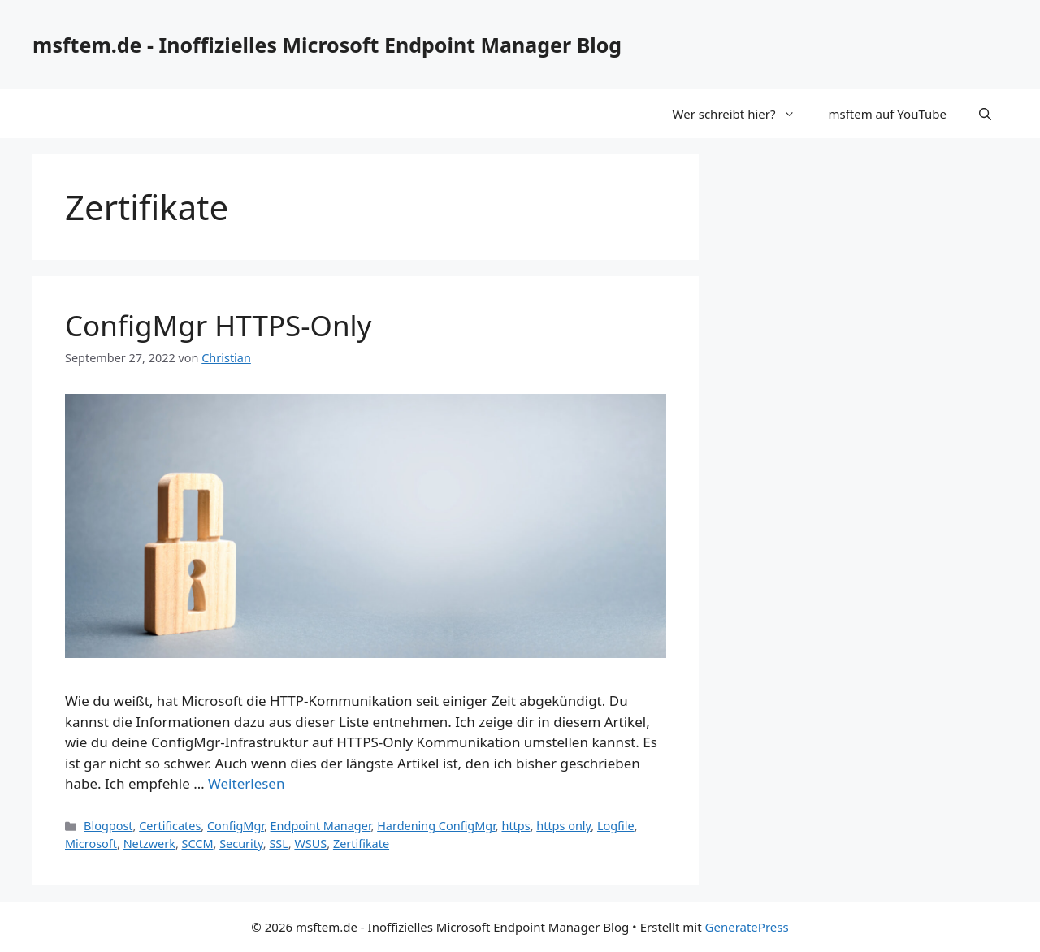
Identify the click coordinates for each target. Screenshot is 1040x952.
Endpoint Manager (321, 825)
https (515, 825)
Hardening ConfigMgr (436, 825)
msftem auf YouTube (887, 114)
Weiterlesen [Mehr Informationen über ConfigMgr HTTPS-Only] (246, 783)
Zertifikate (361, 843)
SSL (278, 843)
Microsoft (91, 843)
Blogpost (108, 825)
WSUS (310, 843)
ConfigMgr (235, 825)
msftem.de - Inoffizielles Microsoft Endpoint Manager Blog (327, 44)
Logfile (616, 825)
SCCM (198, 843)
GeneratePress (747, 927)
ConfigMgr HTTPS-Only (218, 325)
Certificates (170, 825)
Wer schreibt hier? (742, 113)
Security (241, 843)
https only (563, 825)
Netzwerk (150, 843)
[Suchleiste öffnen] (985, 113)
